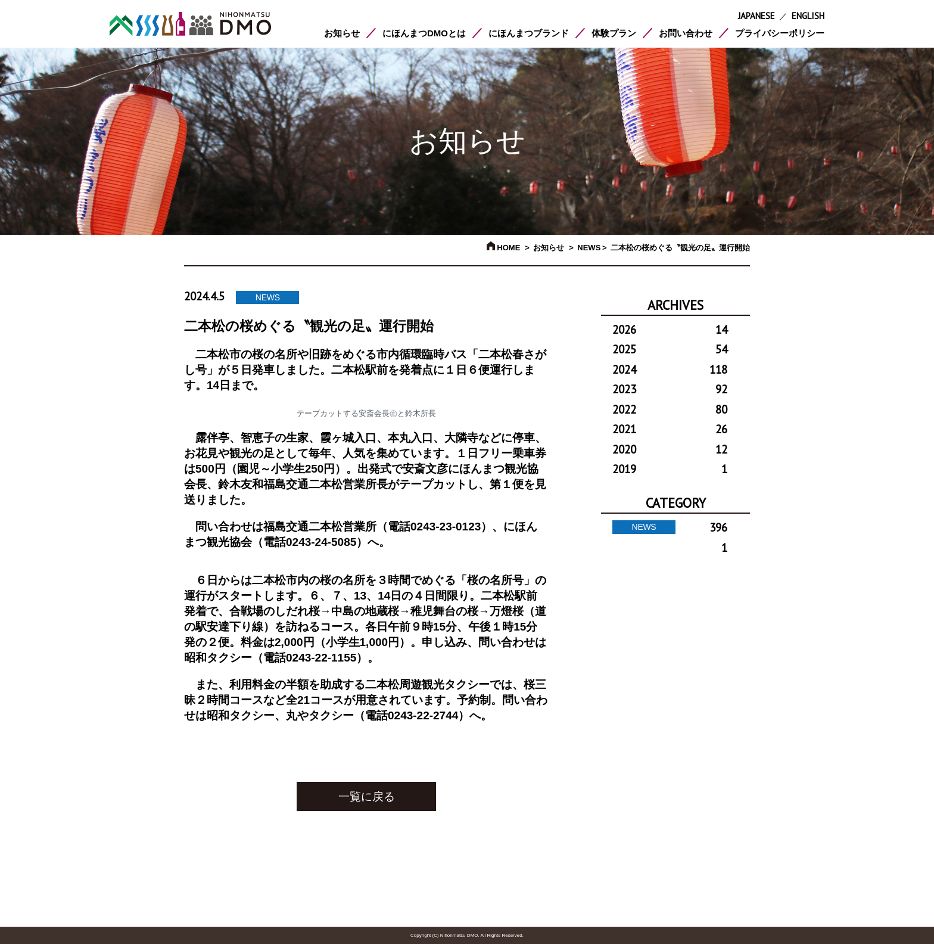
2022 (669, 409)
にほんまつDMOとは (424, 33)
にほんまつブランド (528, 33)
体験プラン (613, 33)
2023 (669, 389)
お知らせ (342, 33)
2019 (669, 469)
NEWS (588, 247)
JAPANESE (756, 15)
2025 (669, 349)
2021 (669, 429)
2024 (669, 369)
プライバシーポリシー (779, 33)
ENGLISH (808, 15)
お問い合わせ (685, 33)
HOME (504, 247)
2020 (669, 449)
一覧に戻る (366, 796)
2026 (669, 329)
